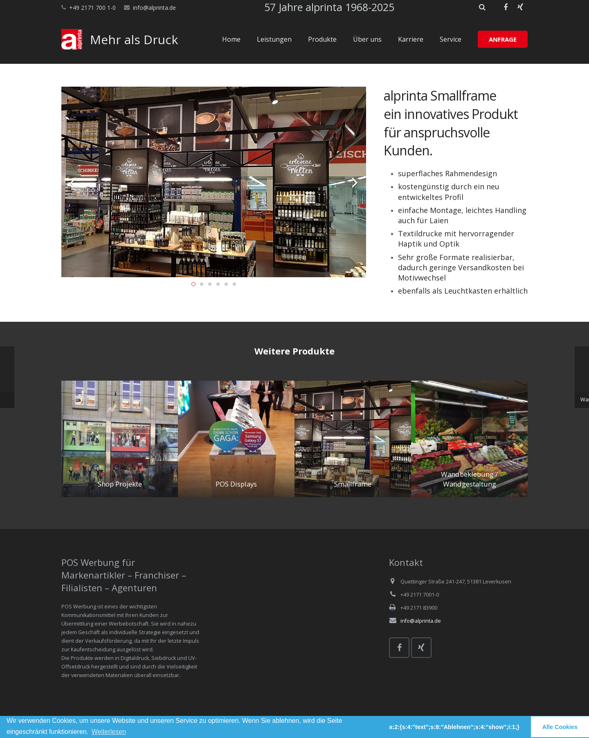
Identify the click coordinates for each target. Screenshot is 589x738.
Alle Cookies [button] (560, 727)
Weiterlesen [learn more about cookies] (109, 731)
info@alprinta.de (154, 7)
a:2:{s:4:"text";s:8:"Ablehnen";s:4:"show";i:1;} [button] (454, 727)
